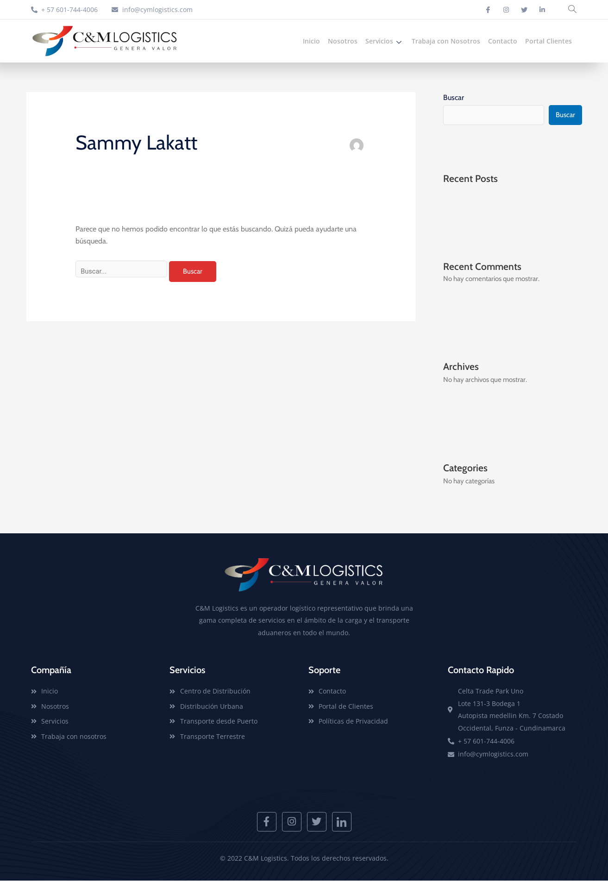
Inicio (311, 41)
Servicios (384, 41)
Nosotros (342, 41)
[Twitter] (524, 10)
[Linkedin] (542, 10)
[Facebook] (488, 10)
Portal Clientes (548, 41)
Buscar (453, 97)
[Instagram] (506, 10)
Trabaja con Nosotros (446, 41)
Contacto (502, 41)
